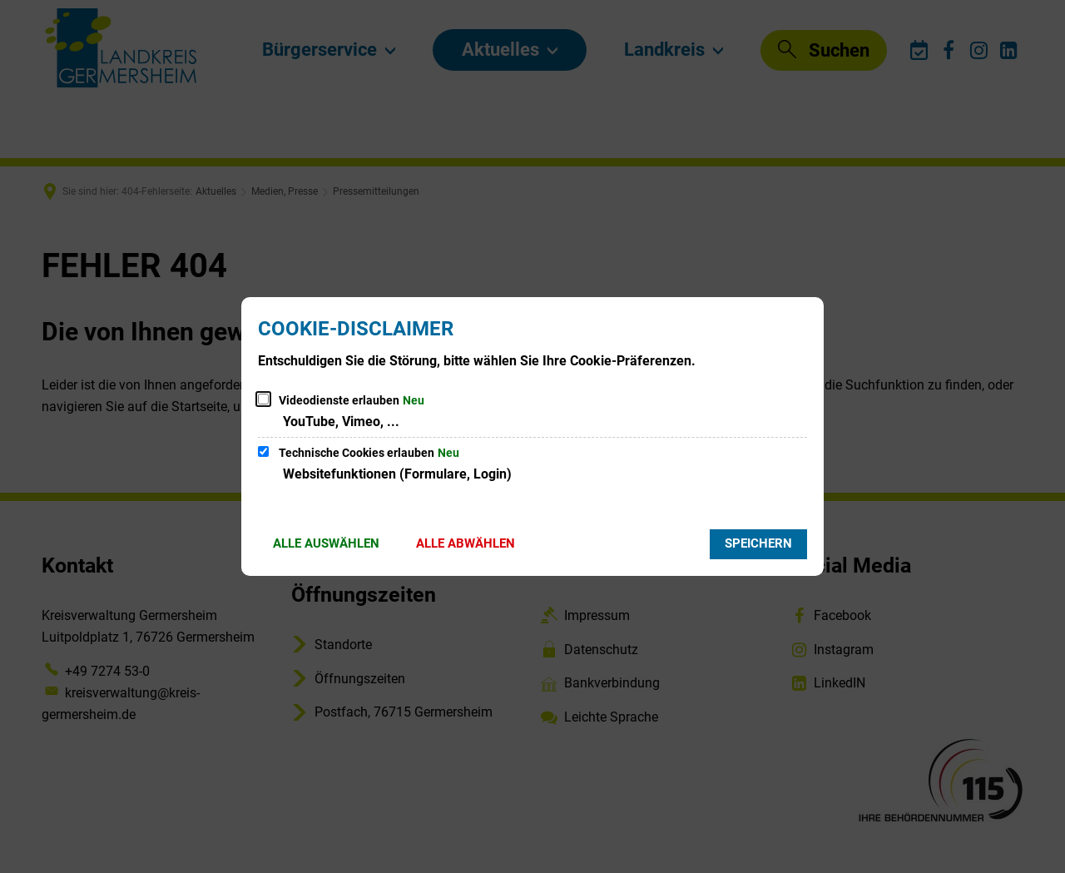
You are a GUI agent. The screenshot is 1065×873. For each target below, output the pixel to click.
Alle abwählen (465, 543)
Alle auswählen (326, 543)
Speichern (758, 543)
